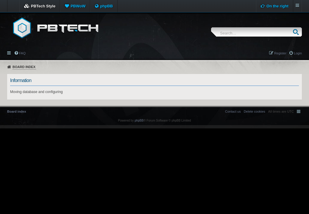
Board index (24, 67)
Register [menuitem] (280, 53)
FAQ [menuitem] (22, 53)
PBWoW (78, 6)
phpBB (106, 6)
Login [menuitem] (298, 53)
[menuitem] (254, 111)
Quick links (9, 52)
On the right (277, 6)
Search (297, 32)
